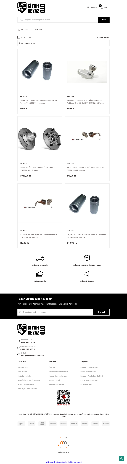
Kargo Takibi (54, 380)
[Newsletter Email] (63, 312)
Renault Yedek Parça (89, 367)
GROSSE (38, 30)
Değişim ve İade (24, 376)
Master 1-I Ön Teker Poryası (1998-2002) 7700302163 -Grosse (37, 168)
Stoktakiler (26, 37)
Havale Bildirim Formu (58, 372)
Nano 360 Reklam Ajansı (69, 414)
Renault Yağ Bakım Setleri (91, 376)
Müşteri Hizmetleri (57, 384)
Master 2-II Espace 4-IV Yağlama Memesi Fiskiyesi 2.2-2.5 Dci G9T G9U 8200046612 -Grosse (86, 102)
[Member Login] (92, 7)
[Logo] (31, 7)
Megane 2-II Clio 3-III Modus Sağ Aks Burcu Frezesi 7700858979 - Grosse (38, 101)
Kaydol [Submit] (101, 312)
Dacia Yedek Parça (88, 372)
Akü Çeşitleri (86, 384)
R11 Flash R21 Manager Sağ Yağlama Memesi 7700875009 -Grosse (86, 168)
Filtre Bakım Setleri (88, 380)
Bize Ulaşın (22, 372)
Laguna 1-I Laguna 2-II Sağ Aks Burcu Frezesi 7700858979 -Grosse (87, 235)
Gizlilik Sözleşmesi (25, 384)
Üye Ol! (52, 367)
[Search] (63, 20)
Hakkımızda (22, 367)
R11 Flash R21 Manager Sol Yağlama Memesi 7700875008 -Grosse (38, 235)
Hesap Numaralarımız (58, 376)
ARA (104, 19)
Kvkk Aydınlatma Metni (27, 389)
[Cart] (105, 7)
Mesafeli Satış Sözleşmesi (28, 380)
